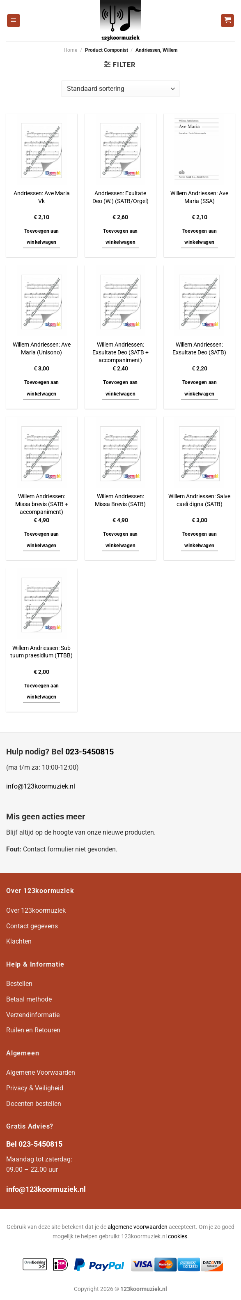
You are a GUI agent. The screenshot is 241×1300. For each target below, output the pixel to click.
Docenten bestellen (33, 1104)
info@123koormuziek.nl (40, 786)
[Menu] (13, 21)
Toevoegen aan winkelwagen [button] (41, 236)
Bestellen (19, 984)
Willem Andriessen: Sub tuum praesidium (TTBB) (41, 652)
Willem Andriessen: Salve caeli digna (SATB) (199, 500)
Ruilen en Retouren (33, 1030)
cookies (177, 1236)
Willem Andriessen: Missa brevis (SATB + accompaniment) (41, 504)
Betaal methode (29, 999)
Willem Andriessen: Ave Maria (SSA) (199, 197)
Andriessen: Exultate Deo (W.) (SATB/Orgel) (120, 197)
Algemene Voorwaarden (40, 1072)
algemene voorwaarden (138, 1227)
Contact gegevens (32, 926)
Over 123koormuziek (36, 910)
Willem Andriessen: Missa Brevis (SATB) (120, 500)
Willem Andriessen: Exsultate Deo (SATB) (199, 348)
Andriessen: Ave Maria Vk (42, 197)
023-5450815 (89, 751)
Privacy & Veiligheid (34, 1088)
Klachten (19, 941)
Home (70, 50)
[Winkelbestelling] (120, 89)
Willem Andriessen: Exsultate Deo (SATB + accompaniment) (120, 352)
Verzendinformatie (33, 1015)
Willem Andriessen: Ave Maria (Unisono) (42, 348)
